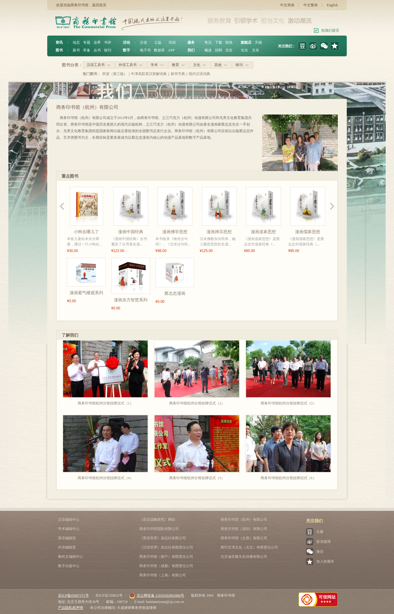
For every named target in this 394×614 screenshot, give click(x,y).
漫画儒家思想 (307, 232)
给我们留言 (330, 30)
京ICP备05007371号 (73, 595)
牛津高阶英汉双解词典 (149, 74)
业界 (97, 42)
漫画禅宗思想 (219, 232)
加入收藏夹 (325, 561)
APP (171, 50)
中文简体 (287, 5)
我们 (191, 50)
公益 (157, 42)
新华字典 (178, 74)
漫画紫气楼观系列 (86, 293)
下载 (218, 42)
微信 (319, 551)
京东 (255, 50)
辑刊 (107, 50)
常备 (86, 50)
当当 (244, 50)
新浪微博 (323, 542)
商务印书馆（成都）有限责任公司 (166, 566)
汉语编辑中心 (69, 519)
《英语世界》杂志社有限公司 (162, 538)
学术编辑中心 (69, 529)
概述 (208, 50)
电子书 (145, 50)
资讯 (59, 42)
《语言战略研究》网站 (157, 519)
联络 (229, 42)
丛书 (97, 50)
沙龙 (143, 42)
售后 (208, 42)
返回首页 (99, 5)
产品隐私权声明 (70, 608)
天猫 (258, 42)
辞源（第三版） (114, 74)
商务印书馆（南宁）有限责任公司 (166, 557)
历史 (229, 50)
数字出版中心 (69, 566)
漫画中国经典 (130, 232)
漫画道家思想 (263, 232)
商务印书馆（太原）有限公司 (244, 538)
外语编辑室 (67, 547)
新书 (76, 50)
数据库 (159, 50)
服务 (191, 42)
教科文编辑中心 (70, 557)
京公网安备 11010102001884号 (156, 595)
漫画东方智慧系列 (130, 300)
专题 (86, 42)
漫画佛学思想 (174, 232)
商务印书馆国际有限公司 (159, 529)
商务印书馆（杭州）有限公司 (244, 519)
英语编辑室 (67, 538)
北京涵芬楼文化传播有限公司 (244, 557)
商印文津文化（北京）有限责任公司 (249, 547)
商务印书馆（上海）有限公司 (162, 575)
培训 (172, 42)
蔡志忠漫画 (174, 293)
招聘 (218, 50)
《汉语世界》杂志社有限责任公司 (166, 547)
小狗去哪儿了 (86, 232)
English (332, 5)
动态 (76, 42)
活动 (126, 42)
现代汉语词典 (199, 74)
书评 (107, 42)
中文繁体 (310, 5)
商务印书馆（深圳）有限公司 (244, 529)
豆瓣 (319, 532)
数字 (126, 50)
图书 (59, 50)
